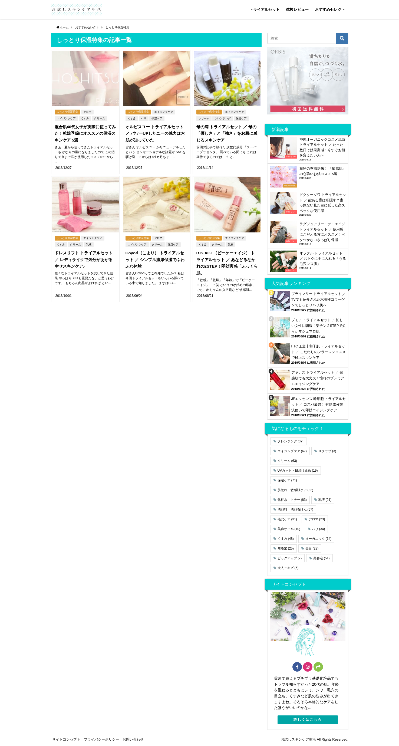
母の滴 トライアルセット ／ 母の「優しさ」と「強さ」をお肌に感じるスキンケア (226, 132)
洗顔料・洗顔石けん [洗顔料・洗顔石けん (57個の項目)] (295, 509)
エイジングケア (65, 118)
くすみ (84, 118)
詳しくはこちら (308, 719)
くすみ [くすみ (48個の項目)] (286, 538)
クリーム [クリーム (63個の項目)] (287, 460)
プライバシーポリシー (101, 739)
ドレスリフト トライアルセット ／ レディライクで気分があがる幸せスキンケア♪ (85, 252)
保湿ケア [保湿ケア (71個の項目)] (287, 480)
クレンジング (222, 118)
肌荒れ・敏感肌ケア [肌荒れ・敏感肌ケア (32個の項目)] (295, 490)
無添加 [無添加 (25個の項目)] (286, 548)
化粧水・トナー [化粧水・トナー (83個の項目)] (292, 499)
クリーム (99, 118)
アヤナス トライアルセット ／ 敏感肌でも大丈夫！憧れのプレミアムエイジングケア (317, 378)
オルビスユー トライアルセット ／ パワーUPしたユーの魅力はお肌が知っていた (155, 132)
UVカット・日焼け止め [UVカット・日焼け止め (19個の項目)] (298, 470)
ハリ (143, 118)
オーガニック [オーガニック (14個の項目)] (318, 538)
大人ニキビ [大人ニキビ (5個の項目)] (288, 568)
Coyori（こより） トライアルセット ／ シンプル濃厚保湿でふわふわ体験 (156, 252)
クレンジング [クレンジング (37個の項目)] (291, 441)
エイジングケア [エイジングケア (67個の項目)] (292, 451)
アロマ (88, 111)
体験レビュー (297, 9)
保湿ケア (156, 118)
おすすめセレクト (330, 9)
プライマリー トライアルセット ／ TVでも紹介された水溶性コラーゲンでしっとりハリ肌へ (318, 299)
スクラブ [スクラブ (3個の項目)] (327, 451)
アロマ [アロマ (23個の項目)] (317, 519)
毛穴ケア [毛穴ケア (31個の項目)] (287, 519)
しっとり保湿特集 (67, 111)
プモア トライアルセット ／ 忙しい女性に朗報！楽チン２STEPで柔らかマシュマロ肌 (318, 325)
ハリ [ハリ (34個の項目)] (318, 529)
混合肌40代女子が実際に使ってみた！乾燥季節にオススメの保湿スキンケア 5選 (84, 132)
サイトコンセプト (66, 739)
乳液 (88, 237)
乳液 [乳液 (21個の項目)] (324, 499)
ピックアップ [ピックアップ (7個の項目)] (290, 558)
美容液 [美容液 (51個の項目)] (321, 558)
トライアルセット (264, 9)
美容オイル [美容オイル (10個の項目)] (289, 529)
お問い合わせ (133, 739)
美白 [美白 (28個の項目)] (311, 548)
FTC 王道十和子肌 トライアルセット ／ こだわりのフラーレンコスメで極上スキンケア (318, 351)
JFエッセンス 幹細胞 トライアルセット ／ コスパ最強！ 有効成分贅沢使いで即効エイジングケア (318, 404)
